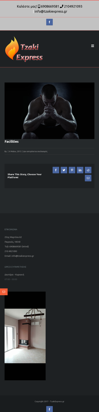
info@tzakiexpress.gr (51, 11)
